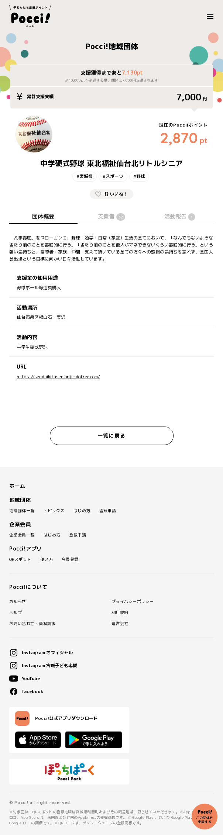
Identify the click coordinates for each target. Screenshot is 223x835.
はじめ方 (81, 511)
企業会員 (20, 524)
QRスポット (20, 560)
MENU (212, 17)
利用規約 (120, 613)
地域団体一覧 (22, 511)
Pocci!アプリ (25, 548)
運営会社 (120, 624)
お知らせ (17, 602)
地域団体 (20, 500)
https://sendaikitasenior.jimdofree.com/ (58, 377)
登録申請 (107, 511)
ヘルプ (15, 613)
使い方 (46, 560)
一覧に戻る (111, 435)
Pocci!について (28, 587)
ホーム (17, 486)
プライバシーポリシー (133, 602)
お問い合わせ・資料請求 (32, 624)
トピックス (54, 511)
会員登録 (70, 560)
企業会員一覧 (22, 535)
